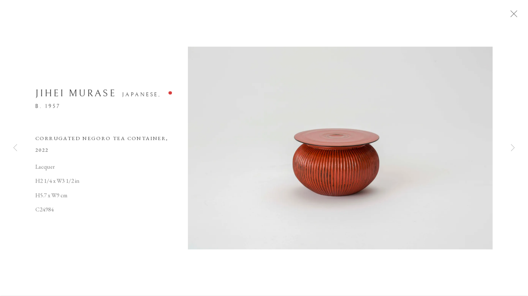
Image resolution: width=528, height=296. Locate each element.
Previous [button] (15, 148)
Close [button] (516, 16)
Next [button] (513, 148)
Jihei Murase (75, 95)
